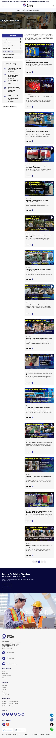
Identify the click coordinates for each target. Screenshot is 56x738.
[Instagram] (7, 714)
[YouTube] (11, 714)
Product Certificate (6, 675)
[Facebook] (3, 714)
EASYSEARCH (49, 734)
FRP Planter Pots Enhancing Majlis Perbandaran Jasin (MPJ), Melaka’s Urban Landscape (38, 512)
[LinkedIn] (15, 714)
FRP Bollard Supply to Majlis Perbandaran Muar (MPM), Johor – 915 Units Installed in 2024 (39, 339)
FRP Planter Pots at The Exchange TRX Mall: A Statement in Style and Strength (13, 97)
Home (18, 10)
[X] (22, 714)
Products (4, 671)
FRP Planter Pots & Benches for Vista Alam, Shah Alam (39, 442)
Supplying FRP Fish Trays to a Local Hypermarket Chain (14, 82)
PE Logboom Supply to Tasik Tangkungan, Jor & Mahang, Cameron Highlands (14, 89)
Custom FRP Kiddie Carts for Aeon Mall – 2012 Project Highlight (14, 75)
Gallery (4, 687)
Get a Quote (7, 586)
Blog (23, 10)
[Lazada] (3, 724)
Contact (4, 689)
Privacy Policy (5, 694)
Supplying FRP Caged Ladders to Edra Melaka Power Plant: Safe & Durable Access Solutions (38, 477)
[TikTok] (19, 714)
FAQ (3, 677)
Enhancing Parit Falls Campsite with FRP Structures (38, 304)
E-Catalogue (5, 673)
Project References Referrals (32, 10)
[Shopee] (7, 724)
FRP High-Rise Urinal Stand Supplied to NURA (14, 69)
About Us (4, 685)
